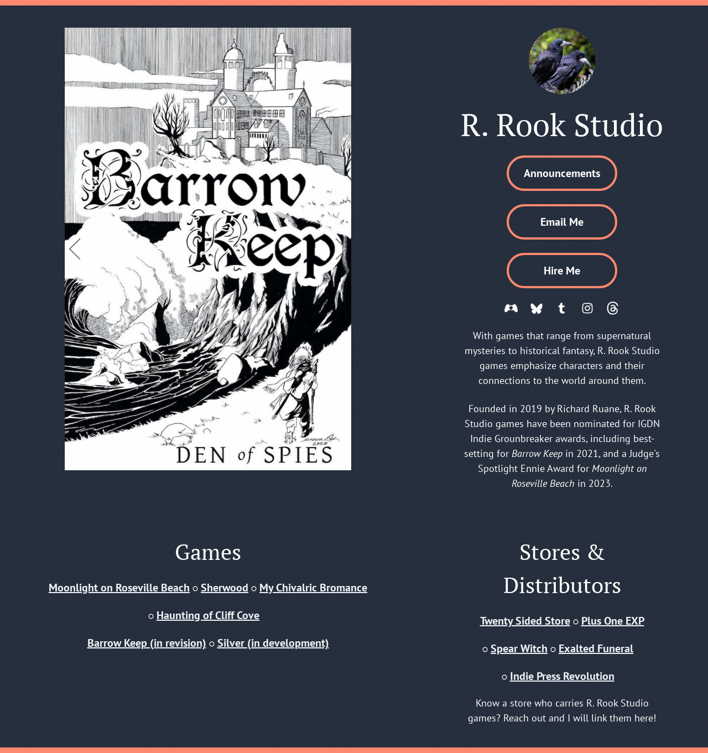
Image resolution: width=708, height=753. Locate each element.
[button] (511, 308)
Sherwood (224, 587)
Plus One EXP (612, 621)
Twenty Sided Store (525, 621)
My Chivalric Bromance (313, 587)
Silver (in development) (273, 643)
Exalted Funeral (596, 648)
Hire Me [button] (562, 270)
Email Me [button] (562, 222)
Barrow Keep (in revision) (146, 643)
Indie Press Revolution (562, 676)
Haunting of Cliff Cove (208, 615)
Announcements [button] (562, 173)
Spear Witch (519, 648)
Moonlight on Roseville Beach (119, 587)
